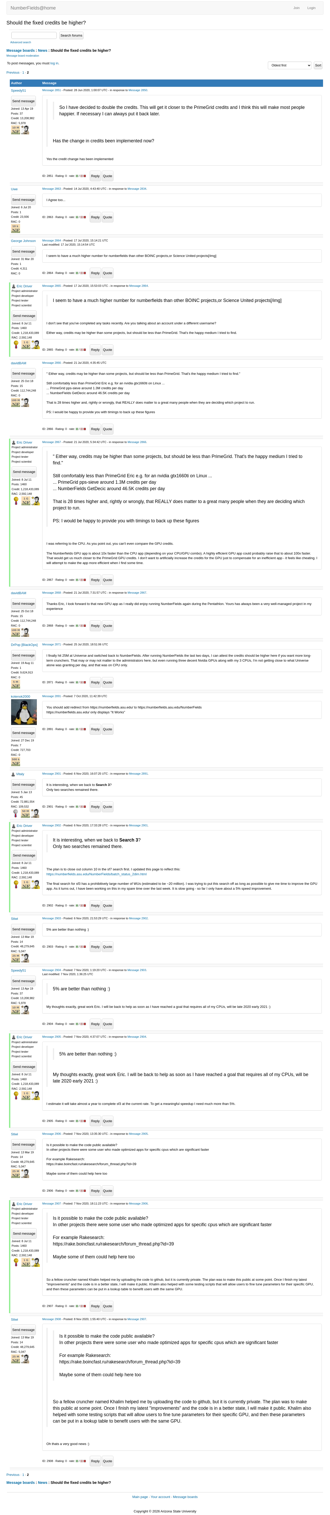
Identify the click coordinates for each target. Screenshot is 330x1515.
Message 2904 (51, 970)
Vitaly (20, 774)
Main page (140, 1497)
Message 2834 (137, 188)
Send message (23, 101)
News (42, 50)
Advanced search (20, 42)
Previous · (14, 72)
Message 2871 (51, 644)
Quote (107, 176)
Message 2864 (51, 240)
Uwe (14, 189)
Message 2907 (51, 1203)
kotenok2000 (20, 696)
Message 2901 (51, 773)
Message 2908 (51, 1319)
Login (311, 8)
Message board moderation (22, 55)
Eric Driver (24, 286)
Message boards (20, 50)
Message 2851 (51, 90)
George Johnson (23, 241)
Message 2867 (51, 442)
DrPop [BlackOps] (24, 645)
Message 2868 (51, 592)
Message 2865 (51, 285)
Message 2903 (51, 918)
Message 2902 (51, 825)
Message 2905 (51, 1036)
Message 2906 (51, 1133)
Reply (95, 176)
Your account (160, 1497)
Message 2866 (51, 362)
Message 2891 (51, 696)
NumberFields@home (33, 8)
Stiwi (14, 919)
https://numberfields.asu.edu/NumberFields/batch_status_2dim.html (96, 874)
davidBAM (18, 363)
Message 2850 (138, 90)
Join (296, 8)
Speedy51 (18, 90)
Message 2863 (51, 188)
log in (54, 63)
